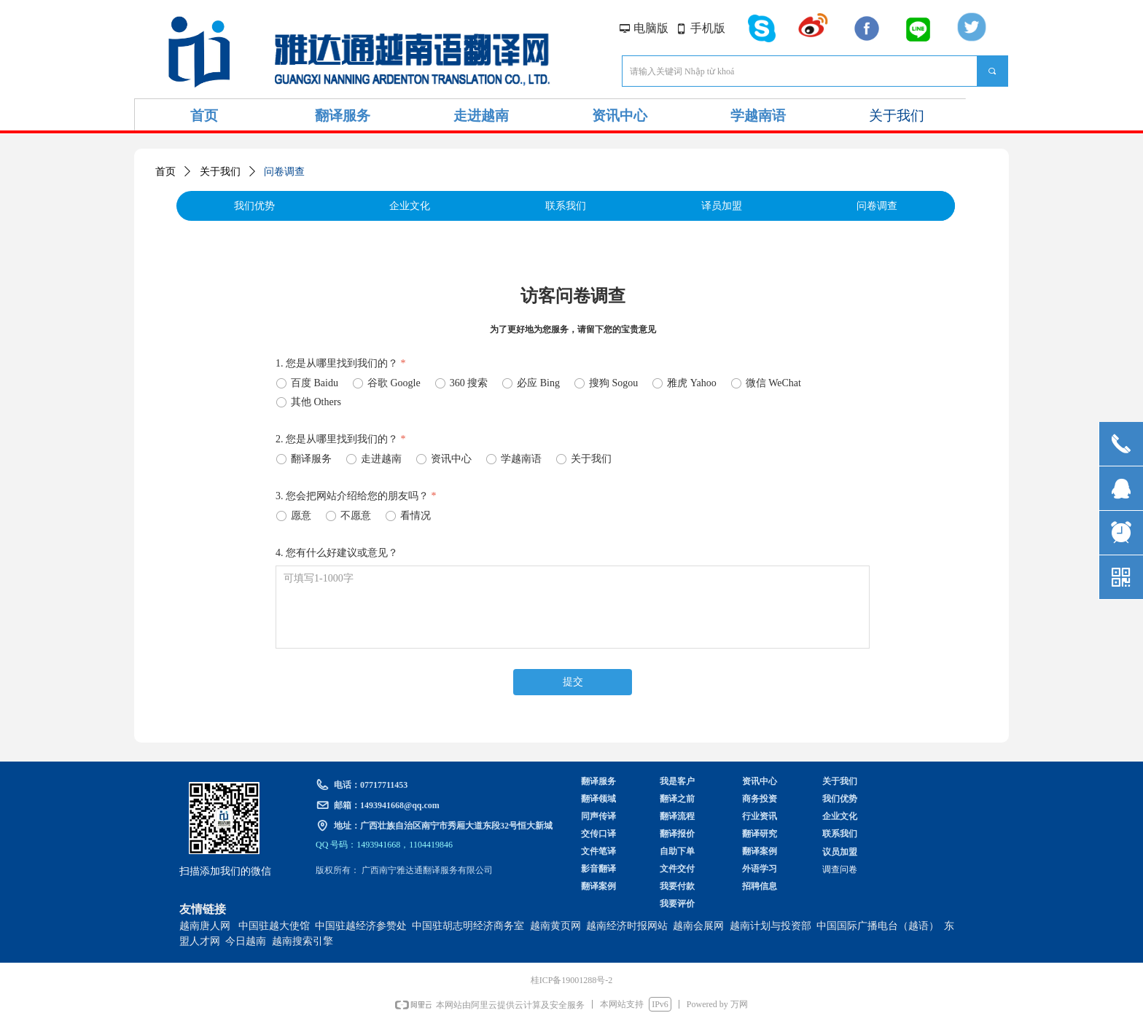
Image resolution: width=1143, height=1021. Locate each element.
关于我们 (220, 171)
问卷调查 (284, 171)
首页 (165, 171)
